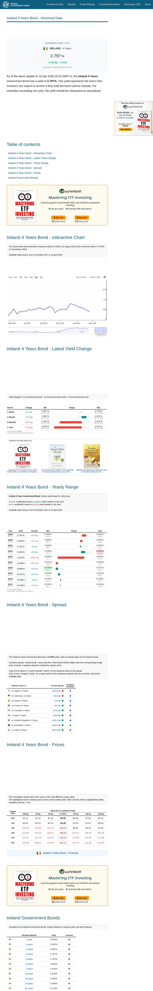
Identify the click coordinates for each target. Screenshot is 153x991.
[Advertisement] (57, 30)
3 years (29, 949)
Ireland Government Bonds (23, 177)
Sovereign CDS (132, 4)
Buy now (58, 217)
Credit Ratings (87, 4)
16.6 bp (57, 696)
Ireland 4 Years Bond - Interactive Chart (30, 153)
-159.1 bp (56, 720)
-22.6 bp (57, 710)
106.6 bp (56, 691)
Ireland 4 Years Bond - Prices (24, 173)
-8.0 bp (57, 705)
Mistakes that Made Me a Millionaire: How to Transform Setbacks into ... (91, 471)
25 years (29, 988)
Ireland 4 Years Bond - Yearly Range (28, 163)
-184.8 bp (56, 725)
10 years (29, 973)
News (148, 4)
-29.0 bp (57, 715)
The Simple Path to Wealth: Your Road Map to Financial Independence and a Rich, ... (57, 471)
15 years (29, 978)
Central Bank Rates (109, 4)
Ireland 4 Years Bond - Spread (25, 168)
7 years (29, 969)
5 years (29, 959)
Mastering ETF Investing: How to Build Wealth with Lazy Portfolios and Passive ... (23, 471)
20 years (29, 983)
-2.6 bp (57, 700)
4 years (29, 954)
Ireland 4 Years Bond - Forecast (60, 852)
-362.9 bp (56, 730)
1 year (29, 939)
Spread (71, 4)
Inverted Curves (55, 4)
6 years (29, 964)
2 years (29, 944)
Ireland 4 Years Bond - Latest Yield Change (32, 158)
